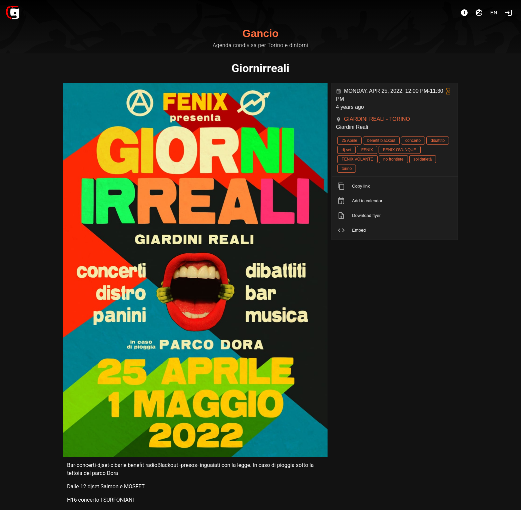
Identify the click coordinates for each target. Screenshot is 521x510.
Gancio (260, 33)
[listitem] (395, 186)
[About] (464, 12)
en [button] (494, 12)
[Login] (508, 12)
